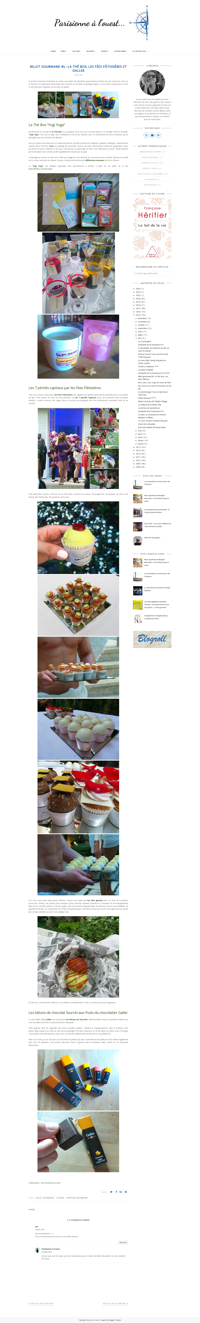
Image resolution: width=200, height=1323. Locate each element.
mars (140, 437)
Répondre (123, 1242)
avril (140, 434)
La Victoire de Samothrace (149, 408)
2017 (138, 308)
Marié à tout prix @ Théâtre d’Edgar (152, 401)
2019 (138, 302)
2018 (138, 305)
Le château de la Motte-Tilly (149, 404)
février (141, 440)
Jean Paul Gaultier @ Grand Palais (152, 427)
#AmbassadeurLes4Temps (150, 152)
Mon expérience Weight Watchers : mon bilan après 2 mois (156, 498)
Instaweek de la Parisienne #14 (151, 411)
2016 (138, 311)
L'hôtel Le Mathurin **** (148, 366)
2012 (138, 454)
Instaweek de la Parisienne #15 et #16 (154, 373)
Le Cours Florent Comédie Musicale (152, 421)
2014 (138, 447)
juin (139, 338)
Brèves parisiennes (150, 157)
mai (140, 430)
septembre (142, 328)
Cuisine (61, 1198)
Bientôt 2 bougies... (152, 537)
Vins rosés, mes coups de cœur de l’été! (154, 382)
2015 (138, 315)
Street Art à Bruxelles (146, 424)
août (140, 331)
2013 (138, 450)
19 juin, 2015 (39, 1229)
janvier (141, 444)
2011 (138, 457)
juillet (140, 335)
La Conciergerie (144, 341)
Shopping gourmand (77, 1198)
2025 (138, 292)
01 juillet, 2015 (47, 1252)
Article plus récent (42, 1303)
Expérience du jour (150, 163)
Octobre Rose (150, 179)
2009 (138, 463)
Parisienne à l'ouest (51, 1249)
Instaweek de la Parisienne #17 (151, 344)
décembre (142, 318)
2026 (138, 288)
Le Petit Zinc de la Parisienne (150, 174)
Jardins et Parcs (150, 168)
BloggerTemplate (115, 1320)
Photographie (150, 185)
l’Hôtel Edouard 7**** (147, 398)
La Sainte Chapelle (145, 370)
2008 (138, 467)
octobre (141, 325)
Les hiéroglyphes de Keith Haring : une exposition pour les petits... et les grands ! (156, 604)
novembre (142, 321)
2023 (138, 295)
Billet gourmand (45, 1198)
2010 (138, 460)
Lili (36, 1226)
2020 (138, 298)
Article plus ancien (114, 1303)
